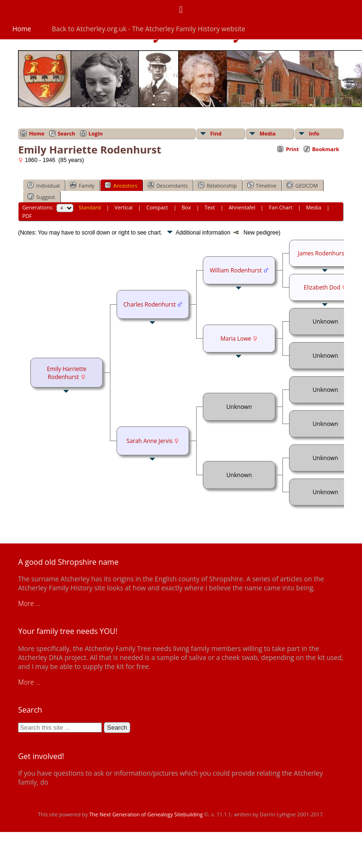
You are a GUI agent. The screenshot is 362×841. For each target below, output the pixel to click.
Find (216, 133)
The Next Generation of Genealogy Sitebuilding (146, 814)
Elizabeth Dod (322, 287)
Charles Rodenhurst (149, 304)
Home (21, 28)
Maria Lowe (235, 339)
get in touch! (68, 782)
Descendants (168, 185)
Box (185, 207)
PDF (27, 215)
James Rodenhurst (322, 253)
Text (210, 207)
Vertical (124, 207)
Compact (157, 207)
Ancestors (121, 185)
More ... (29, 603)
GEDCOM (302, 185)
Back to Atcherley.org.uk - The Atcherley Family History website (148, 28)
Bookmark (325, 149)
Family (82, 185)
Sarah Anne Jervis (149, 441)
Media (268, 133)
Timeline (262, 185)
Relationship (217, 185)
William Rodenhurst (236, 270)
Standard (90, 207)
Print (292, 149)
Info (314, 133)
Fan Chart (281, 207)
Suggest (41, 196)
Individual (43, 185)
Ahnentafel (242, 207)
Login (96, 133)
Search (66, 133)
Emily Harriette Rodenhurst (66, 373)
